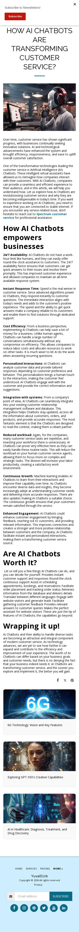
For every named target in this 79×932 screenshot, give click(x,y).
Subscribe (61, 896)
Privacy (38, 884)
